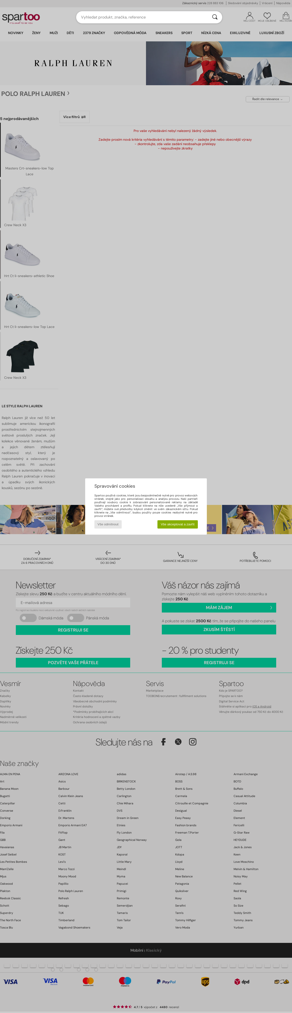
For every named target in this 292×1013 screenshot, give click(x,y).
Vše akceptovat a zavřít (178, 524)
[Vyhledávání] (215, 17)
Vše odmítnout (108, 524)
